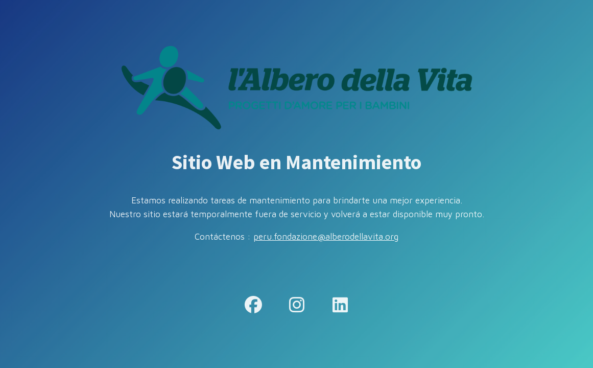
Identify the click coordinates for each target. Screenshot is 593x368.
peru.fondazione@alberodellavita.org (325, 237)
